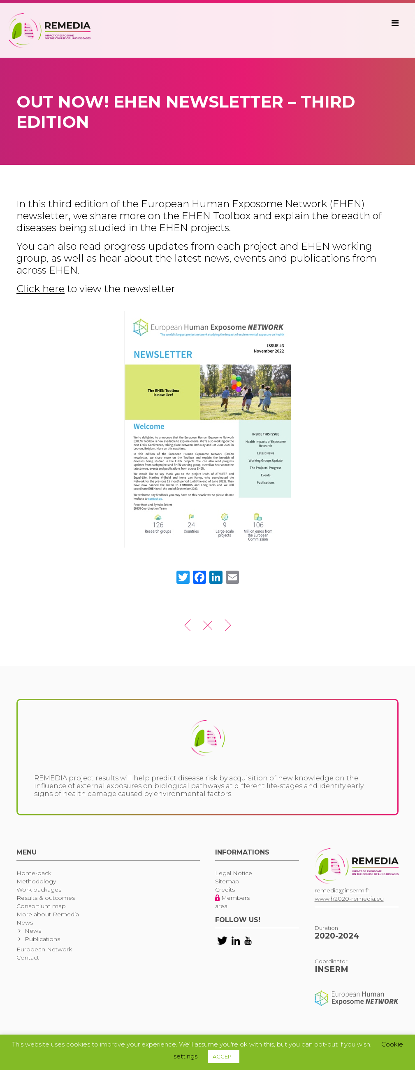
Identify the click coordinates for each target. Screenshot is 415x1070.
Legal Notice (233, 873)
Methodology (36, 881)
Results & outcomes (45, 897)
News (24, 922)
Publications (42, 939)
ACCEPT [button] (223, 1056)
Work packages (38, 889)
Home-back (33, 873)
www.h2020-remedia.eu (349, 898)
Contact (27, 957)
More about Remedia (47, 914)
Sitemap (227, 881)
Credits (225, 889)
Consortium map (41, 906)
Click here (40, 289)
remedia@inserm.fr (342, 890)
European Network (44, 949)
